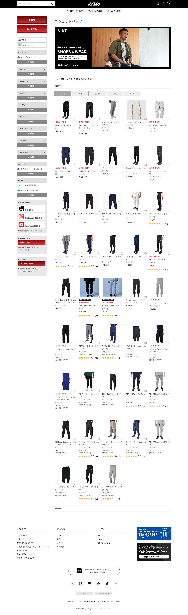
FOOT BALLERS (103, 543)
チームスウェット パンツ (135, 300)
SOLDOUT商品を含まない (31, 190)
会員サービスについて (26, 558)
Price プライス (23, 93)
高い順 (80, 94)
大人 (30, 57)
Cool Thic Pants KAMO (87, 306)
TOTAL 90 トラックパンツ (89, 346)
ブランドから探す (95, 11)
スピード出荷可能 (35, 169)
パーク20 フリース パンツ (88, 487)
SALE (132, 94)
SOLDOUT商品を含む (29, 185)
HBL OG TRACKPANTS (134, 122)
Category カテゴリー (25, 81)
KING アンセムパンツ (157, 260)
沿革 (58, 539)
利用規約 (71, 601)
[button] (110, 66)
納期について (22, 550)
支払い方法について (25, 543)
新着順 (115, 94)
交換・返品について (25, 554)
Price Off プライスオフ (25, 105)
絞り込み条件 (22, 140)
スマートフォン (103, 593)
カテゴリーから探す (75, 11)
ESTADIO (100, 539)
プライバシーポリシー (87, 601)
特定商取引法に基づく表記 (109, 601)
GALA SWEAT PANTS (157, 125)
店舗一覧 (60, 543)
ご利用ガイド (22, 535)
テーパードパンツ (109, 168)
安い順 (97, 94)
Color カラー (22, 117)
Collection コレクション (26, 128)
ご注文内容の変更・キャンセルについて (33, 547)
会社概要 (60, 535)
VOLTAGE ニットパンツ (158, 214)
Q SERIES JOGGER (63, 125)
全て (22, 57)
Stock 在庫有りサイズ (25, 152)
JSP (98, 535)
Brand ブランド (23, 69)
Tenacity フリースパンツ (64, 487)
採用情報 (60, 547)
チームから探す (114, 11)
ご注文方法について (25, 539)
